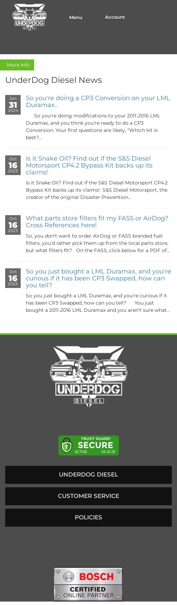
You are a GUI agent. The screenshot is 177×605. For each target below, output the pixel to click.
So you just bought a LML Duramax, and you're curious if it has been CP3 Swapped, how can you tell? (98, 278)
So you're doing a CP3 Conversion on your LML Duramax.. (98, 101)
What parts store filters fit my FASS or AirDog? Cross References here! (97, 221)
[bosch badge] (88, 583)
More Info (17, 65)
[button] (88, 475)
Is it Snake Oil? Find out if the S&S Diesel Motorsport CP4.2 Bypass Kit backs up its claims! (89, 165)
